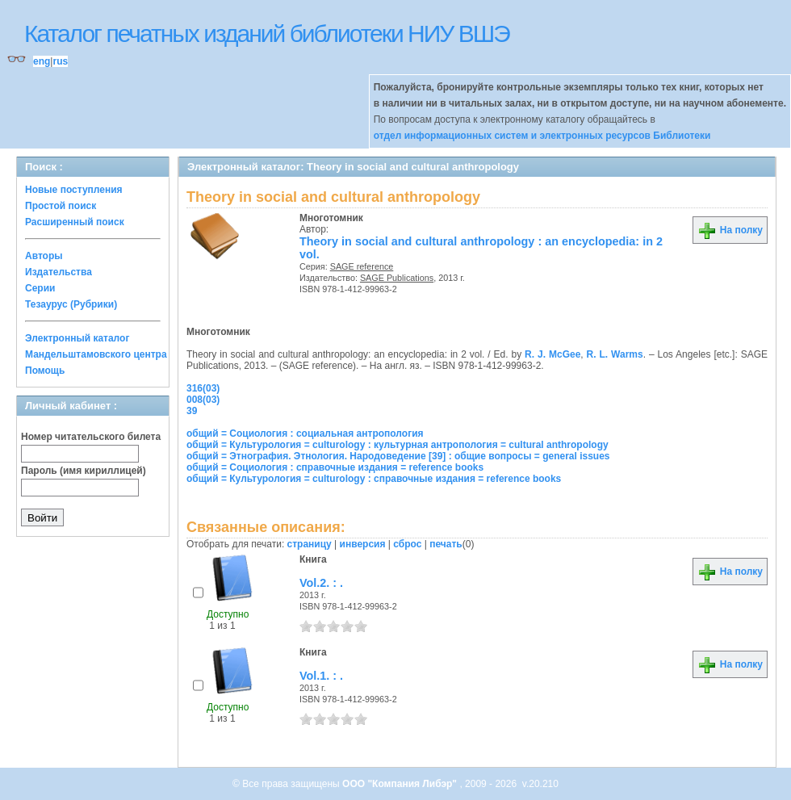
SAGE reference (362, 266)
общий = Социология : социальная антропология (305, 433)
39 (191, 411)
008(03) (203, 399)
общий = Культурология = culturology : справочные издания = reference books (373, 478)
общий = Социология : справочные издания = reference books (334, 467)
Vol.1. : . (321, 675)
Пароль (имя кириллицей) (83, 470)
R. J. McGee (552, 354)
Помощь (45, 370)
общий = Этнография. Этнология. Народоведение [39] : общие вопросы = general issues (398, 456)
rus (60, 61)
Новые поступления (74, 189)
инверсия (363, 544)
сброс (407, 544)
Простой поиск (60, 206)
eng (41, 61)
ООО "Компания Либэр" (400, 784)
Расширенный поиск (74, 222)
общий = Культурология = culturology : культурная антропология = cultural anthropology (397, 444)
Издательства (58, 272)
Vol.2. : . (321, 582)
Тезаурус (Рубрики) (71, 304)
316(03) (203, 388)
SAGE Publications (396, 278)
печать (445, 544)
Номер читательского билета (91, 436)
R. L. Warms (615, 354)
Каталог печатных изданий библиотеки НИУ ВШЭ (266, 33)
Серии (40, 288)
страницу (309, 544)
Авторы (44, 256)
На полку (730, 230)
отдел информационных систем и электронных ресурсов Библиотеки (542, 135)
